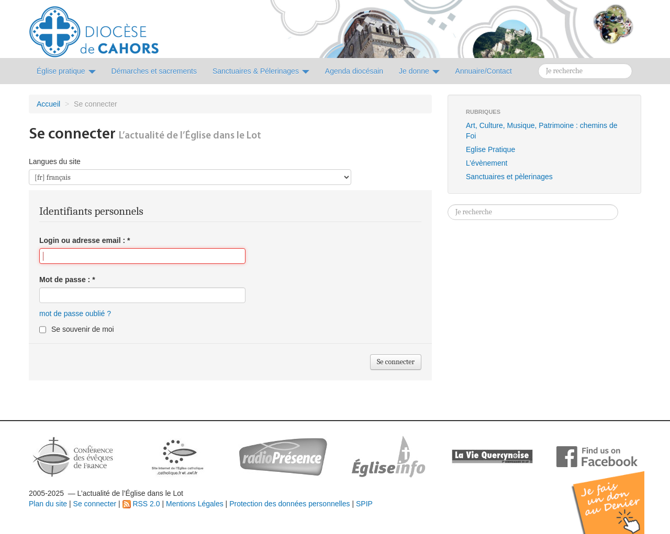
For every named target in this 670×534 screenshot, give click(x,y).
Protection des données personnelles (289, 504)
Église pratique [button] (66, 71)
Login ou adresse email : (84, 240)
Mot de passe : (67, 279)
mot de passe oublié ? (75, 313)
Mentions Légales (195, 504)
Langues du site (55, 161)
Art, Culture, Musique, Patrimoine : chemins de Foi (541, 130)
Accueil (48, 104)
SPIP (364, 504)
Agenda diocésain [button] (354, 71)
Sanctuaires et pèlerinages (509, 176)
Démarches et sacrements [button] (154, 71)
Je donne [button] (419, 71)
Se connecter (95, 504)
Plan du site (48, 504)
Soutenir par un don (617, 494)
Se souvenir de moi (82, 329)
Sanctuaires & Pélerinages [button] (261, 71)
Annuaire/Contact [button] (483, 71)
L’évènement (486, 163)
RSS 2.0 (141, 504)
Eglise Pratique (490, 149)
